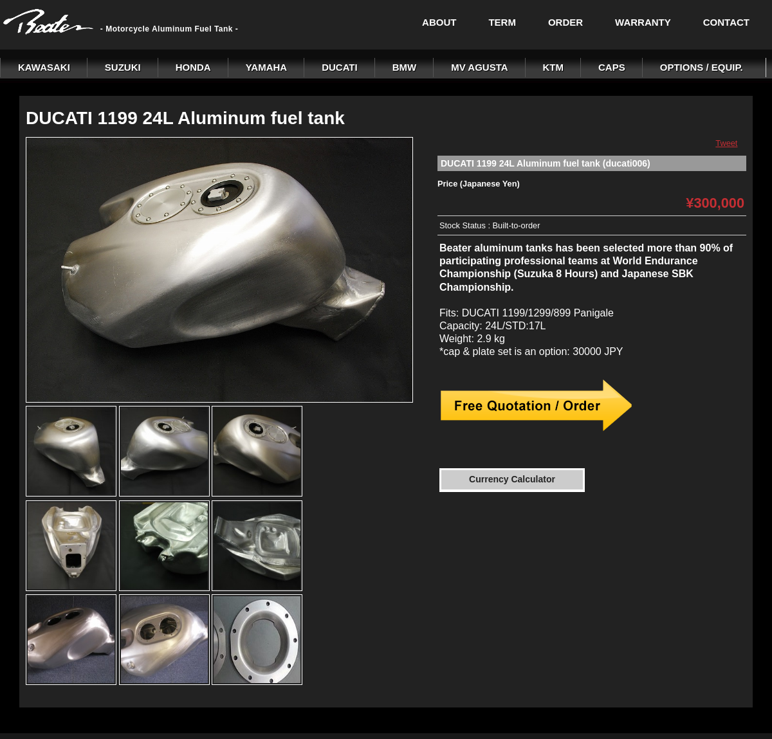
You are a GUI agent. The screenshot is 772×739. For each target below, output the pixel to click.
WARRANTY (643, 22)
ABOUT (439, 22)
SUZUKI (123, 67)
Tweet (726, 143)
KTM (553, 67)
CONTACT (726, 22)
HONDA (193, 67)
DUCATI (340, 67)
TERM (502, 22)
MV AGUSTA (479, 67)
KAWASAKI (44, 67)
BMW (404, 67)
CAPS (611, 67)
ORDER (565, 22)
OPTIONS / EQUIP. (701, 67)
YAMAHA (266, 67)
